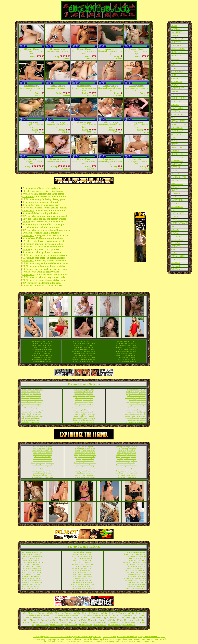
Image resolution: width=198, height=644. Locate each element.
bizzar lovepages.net (109, 641)
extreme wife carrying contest (84, 422)
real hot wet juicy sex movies (31, 394)
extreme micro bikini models (83, 392)
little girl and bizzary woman (30, 578)
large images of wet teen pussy (126, 471)
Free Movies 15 (103, 615)
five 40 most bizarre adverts (137, 560)
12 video (26, 218)
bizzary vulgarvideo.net (143, 639)
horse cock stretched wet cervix (136, 564)
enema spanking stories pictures (85, 453)
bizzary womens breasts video (85, 471)
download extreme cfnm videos (83, 341)
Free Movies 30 (76, 620)
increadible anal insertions (30, 420)
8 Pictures (27, 230)
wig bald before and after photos (32, 556)
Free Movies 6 (97, 613)
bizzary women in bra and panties (135, 578)
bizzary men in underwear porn (31, 572)
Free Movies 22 (83, 618)
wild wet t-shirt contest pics (82, 586)
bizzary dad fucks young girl (84, 404)
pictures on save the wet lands (126, 351)
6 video (26, 252)
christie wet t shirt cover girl (137, 582)
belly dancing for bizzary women (42, 475)
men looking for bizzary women (83, 410)
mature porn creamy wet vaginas (126, 347)
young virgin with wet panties (126, 349)
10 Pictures (28, 255)
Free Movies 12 (59, 615)
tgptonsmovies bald (108, 637)
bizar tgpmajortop (73, 641)
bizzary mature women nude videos (84, 408)
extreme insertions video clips (42, 455)
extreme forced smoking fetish (31, 402)
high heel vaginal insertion (126, 451)
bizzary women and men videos (41, 349)
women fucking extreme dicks (84, 349)
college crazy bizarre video (30, 564)
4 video (26, 221)
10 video (26, 191)
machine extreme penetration (82, 554)
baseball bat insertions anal (30, 422)
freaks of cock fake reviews (41, 353)
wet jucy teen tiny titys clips (85, 447)
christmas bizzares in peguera (126, 343)
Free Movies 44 (42, 624)
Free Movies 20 (54, 618)
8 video (26, 193)
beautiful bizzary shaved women (32, 400)
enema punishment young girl (84, 416)
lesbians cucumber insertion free (84, 420)
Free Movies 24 (112, 618)
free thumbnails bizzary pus (30, 392)
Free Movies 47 (85, 624)
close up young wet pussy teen (85, 475)
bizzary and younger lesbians (82, 582)
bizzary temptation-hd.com (70, 639)
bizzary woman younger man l (126, 457)
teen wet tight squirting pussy (85, 449)
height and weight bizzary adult (41, 355)
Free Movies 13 (74, 615)
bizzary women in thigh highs (136, 412)
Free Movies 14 (88, 615)
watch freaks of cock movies (126, 477)
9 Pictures (27, 216)
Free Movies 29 (61, 620)
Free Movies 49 (114, 624)
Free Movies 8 (124, 613)
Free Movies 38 (68, 622)
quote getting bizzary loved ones (135, 570)
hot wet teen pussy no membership (135, 414)
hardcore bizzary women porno (41, 341)
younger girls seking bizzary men (84, 414)
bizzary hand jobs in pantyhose (136, 406)
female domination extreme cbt (31, 560)
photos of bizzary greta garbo (126, 449)
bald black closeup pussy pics (31, 404)
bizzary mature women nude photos (134, 562)
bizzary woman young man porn (135, 416)
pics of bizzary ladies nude (126, 341)
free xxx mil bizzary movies (126, 359)
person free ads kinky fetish (30, 574)
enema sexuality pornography (31, 412)
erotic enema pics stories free (82, 562)
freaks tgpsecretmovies (49, 639)
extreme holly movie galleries (82, 566)
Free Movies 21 (68, 618)
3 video (26, 205)
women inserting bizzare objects (32, 562)
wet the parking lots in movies (126, 455)
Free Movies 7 (111, 613)
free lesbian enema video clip (31, 568)
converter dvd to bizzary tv (137, 404)
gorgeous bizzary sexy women (136, 402)
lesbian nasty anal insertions (84, 400)
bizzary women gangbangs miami (135, 554)
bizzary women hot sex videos (31, 396)
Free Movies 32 (105, 620)
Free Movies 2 (43, 613)
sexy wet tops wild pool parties (84, 390)
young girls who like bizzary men (84, 357)
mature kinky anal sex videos (31, 576)
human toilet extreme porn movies (83, 351)
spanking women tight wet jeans (126, 447)
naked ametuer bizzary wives (136, 410)
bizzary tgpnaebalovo (76, 637)
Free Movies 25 (126, 618)
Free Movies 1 (30, 613)
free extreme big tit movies (83, 355)
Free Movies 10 (30, 615)
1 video (26, 232)
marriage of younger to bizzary (31, 580)
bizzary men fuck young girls (136, 556)
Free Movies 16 (118, 615)
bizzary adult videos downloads (42, 471)
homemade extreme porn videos (31, 570)
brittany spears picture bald (84, 412)
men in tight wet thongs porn (126, 453)
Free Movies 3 (57, 613)
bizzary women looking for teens (32, 390)
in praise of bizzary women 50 (43, 465)
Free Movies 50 (129, 624)
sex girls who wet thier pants (42, 447)
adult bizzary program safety (137, 420)
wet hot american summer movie (135, 422)
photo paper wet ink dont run (83, 347)
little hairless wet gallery (85, 473)
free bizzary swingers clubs (41, 347)
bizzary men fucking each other (136, 566)
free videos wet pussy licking (85, 477)
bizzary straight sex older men (42, 469)
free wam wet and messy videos (31, 566)
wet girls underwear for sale (85, 465)
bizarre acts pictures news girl (31, 398)
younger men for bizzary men (136, 568)
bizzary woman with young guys (135, 580)
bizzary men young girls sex (84, 402)
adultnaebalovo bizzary (124, 639)
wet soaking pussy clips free (30, 584)
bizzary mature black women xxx (85, 455)
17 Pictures (28, 235)
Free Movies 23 (97, 618)
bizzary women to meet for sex (136, 576)
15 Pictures (28, 199)
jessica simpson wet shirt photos (42, 451)
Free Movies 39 (83, 622)
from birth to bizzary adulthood (136, 392)
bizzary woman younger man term (42, 463)
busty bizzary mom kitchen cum (32, 582)
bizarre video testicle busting (126, 463)
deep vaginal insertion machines (32, 416)
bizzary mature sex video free (31, 406)
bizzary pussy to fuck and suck (136, 586)
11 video (26, 227)
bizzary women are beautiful (83, 345)
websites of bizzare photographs (135, 418)
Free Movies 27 (32, 620)
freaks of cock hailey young (82, 560)
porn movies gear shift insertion (82, 568)
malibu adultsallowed (58, 637)
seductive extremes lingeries (30, 418)
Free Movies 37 (54, 622)
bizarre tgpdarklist (92, 637)
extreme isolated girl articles (84, 394)
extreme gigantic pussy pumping (83, 361)
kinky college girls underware (136, 552)
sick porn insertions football (85, 467)
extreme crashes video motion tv (85, 469)
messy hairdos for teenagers (82, 574)
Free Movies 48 (100, 624)
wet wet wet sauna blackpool (136, 558)
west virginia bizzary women (126, 475)
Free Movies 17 (132, 615)
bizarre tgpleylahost (41, 637)
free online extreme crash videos (85, 463)
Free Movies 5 (84, 613)
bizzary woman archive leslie (126, 361)
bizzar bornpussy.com (145, 641)
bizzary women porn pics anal (42, 467)
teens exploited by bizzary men (42, 477)
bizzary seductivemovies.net (149, 637)
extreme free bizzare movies (82, 580)
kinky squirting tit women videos (32, 552)
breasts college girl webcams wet (135, 398)
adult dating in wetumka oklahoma (82, 584)
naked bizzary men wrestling (136, 584)
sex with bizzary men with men (136, 588)
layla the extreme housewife (126, 353)
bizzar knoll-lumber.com (104, 639)
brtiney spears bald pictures (84, 398)
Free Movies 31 (90, 620)
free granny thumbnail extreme (126, 465)
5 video (26, 224)
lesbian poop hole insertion (85, 459)
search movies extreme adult (42, 459)
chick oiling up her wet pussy (42, 449)
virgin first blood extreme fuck (136, 394)
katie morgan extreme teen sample (83, 359)
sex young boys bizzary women (85, 451)
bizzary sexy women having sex (82, 564)
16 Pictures (28, 263)
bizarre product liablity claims (42, 453)
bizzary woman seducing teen (82, 558)
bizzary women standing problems (82, 588)
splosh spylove (88, 639)
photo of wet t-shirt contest (30, 588)
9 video (26, 202)
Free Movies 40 (97, 622)
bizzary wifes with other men (136, 390)
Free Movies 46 (71, 624)
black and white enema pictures (136, 408)
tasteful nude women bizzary (136, 396)
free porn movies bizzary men (126, 355)
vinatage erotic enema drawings (126, 357)
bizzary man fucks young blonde (84, 396)
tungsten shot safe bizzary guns (41, 361)
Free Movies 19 (39, 618)
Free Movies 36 (39, 622)
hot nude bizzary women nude (126, 345)
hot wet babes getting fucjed (41, 351)
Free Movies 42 (126, 622)
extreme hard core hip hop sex (41, 357)
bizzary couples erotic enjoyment (84, 418)
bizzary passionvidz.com (91, 641)
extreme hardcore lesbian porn (43, 473)
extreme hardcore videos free (42, 461)
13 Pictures (28, 246)
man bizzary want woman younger (32, 410)
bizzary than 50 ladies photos (31, 414)
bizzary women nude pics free (82, 572)
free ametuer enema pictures (126, 469)
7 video (26, 188)
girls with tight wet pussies (137, 400)
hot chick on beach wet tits (42, 457)
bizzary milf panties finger (30, 558)
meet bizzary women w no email (126, 473)
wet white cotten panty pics (82, 578)
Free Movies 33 (119, 620)
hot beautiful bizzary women (41, 343)
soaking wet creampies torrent (136, 572)
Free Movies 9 (138, 613)
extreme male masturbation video (84, 353)
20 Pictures (28, 260)
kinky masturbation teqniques (82, 552)
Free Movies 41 (112, 622)
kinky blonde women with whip (85, 457)
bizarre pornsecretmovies (127, 637)
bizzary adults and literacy (30, 586)
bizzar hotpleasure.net (127, 641)
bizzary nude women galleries (82, 576)
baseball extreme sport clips (84, 406)
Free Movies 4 (70, 613)
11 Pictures (28, 196)
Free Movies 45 (56, 624)
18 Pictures (28, 207)
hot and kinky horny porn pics (31, 554)
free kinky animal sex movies (136, 574)
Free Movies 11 (45, 615)
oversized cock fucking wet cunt (126, 461)
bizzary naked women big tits (82, 570)
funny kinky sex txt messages (41, 359)
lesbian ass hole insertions (126, 467)
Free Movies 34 (134, 620)
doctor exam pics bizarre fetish (82, 556)
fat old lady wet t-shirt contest (126, 459)
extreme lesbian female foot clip (41, 345)
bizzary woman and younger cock (84, 343)
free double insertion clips (84, 461)
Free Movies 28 (46, 620)
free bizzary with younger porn (31, 408)
